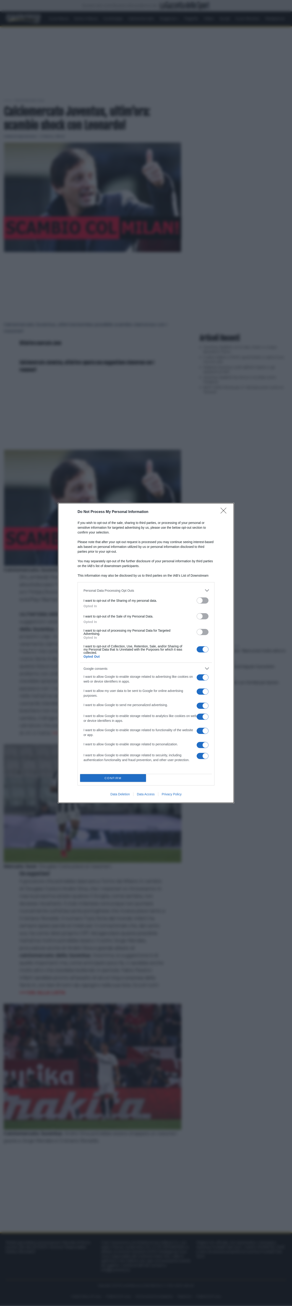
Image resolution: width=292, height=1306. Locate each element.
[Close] (225, 512)
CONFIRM (113, 778)
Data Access (146, 794)
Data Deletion (120, 794)
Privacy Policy (172, 794)
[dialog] (146, 653)
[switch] (203, 600)
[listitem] (146, 590)
